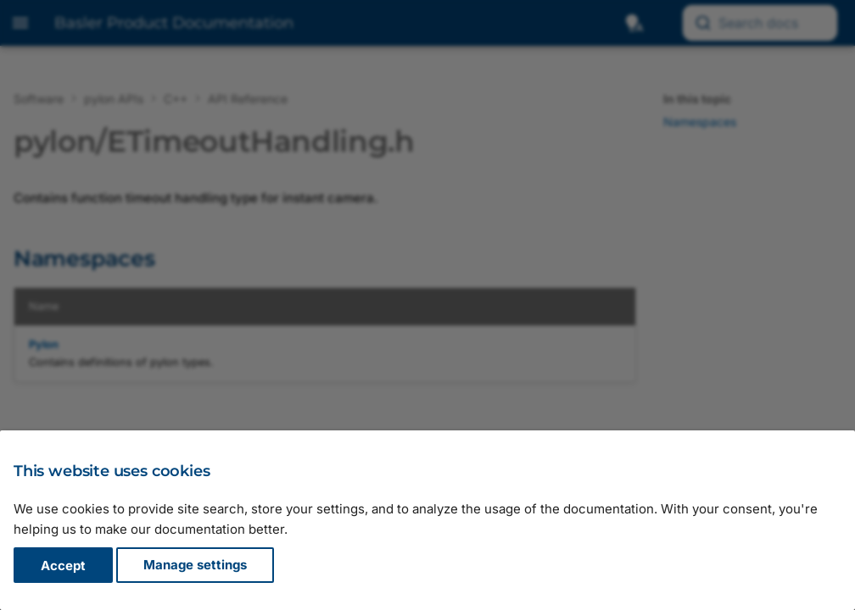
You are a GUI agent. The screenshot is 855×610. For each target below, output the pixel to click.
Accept (63, 565)
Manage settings (195, 565)
